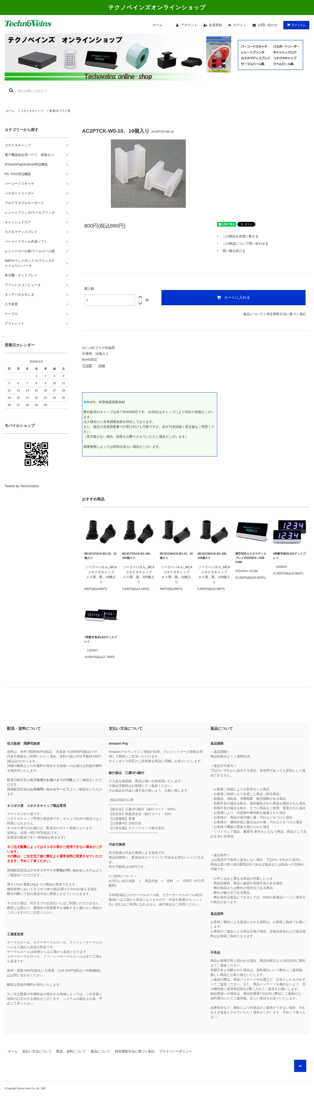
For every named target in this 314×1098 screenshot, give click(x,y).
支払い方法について (37, 1051)
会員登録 (215, 25)
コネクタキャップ (32, 110)
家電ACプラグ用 (59, 110)
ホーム (157, 25)
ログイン (239, 25)
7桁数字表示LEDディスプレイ (100, 639)
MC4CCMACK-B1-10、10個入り (176, 556)
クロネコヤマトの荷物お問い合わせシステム (63, 870)
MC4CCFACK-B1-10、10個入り (100, 556)
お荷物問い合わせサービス (49, 789)
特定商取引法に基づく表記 (286, 314)
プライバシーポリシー (175, 1051)
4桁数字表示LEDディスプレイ (289, 556)
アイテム (295, 25)
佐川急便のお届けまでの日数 (51, 780)
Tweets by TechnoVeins (22, 486)
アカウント (189, 25)
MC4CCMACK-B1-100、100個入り (213, 556)
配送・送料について (71, 1051)
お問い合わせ (267, 25)
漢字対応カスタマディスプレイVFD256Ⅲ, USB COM (250, 558)
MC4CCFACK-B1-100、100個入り (137, 556)
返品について (253, 314)
